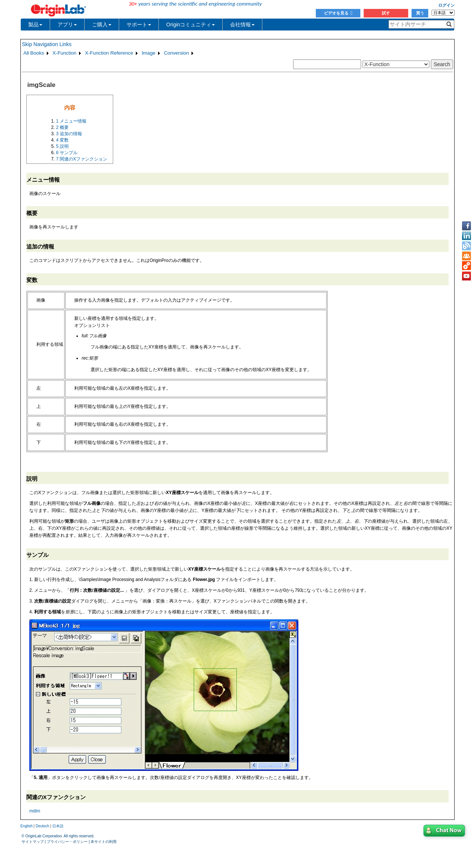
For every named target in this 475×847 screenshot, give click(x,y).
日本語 (57, 826)
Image (148, 53)
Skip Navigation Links (47, 44)
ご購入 (101, 24)
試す (386, 13)
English (26, 826)
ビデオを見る (338, 13)
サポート (139, 24)
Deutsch (42, 826)
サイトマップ (33, 842)
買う (420, 13)
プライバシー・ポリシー (67, 842)
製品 (35, 24)
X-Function (64, 53)
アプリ (67, 24)
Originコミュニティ (190, 24)
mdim (34, 811)
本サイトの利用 (104, 842)
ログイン (446, 5)
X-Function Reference (109, 53)
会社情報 (242, 24)
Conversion (176, 53)
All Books (33, 53)
